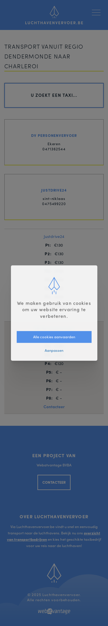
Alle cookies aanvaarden (54, 336)
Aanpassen (54, 350)
